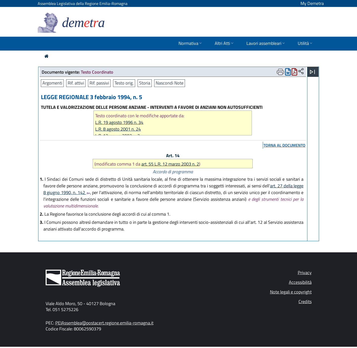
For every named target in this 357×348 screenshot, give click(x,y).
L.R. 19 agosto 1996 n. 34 (119, 122)
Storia (144, 83)
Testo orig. (124, 83)
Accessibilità (300, 282)
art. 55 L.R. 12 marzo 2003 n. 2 (170, 164)
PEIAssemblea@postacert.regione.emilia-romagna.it (104, 322)
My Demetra (312, 3)
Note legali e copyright (291, 292)
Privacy (305, 272)
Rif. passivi (99, 83)
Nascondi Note (169, 83)
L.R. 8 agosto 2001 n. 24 (118, 129)
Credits (305, 301)
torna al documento (284, 145)
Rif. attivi (76, 83)
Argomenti (52, 83)
